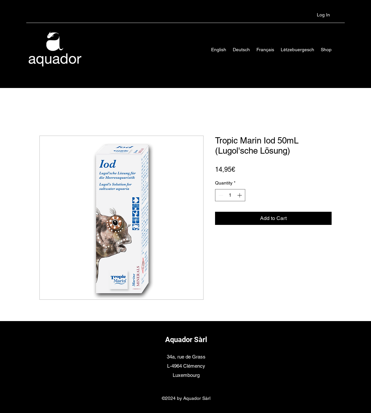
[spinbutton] (230, 195)
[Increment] (240, 195)
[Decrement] (220, 195)
